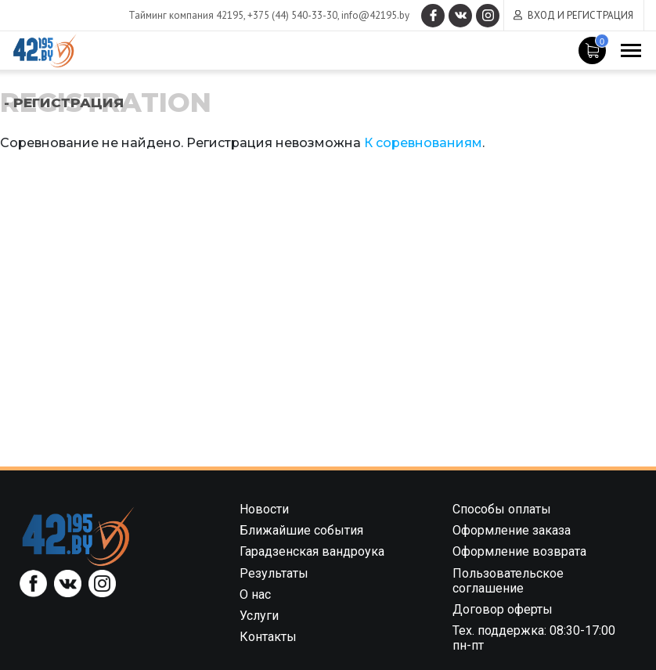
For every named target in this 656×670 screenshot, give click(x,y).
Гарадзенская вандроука (312, 551)
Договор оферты (502, 609)
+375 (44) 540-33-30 (292, 15)
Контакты (268, 636)
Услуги (259, 615)
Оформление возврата (519, 551)
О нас (255, 594)
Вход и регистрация (580, 15)
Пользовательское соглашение (508, 581)
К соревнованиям (423, 142)
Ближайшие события (301, 530)
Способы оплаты (501, 509)
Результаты (274, 573)
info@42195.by (375, 15)
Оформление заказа (511, 530)
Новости (264, 509)
